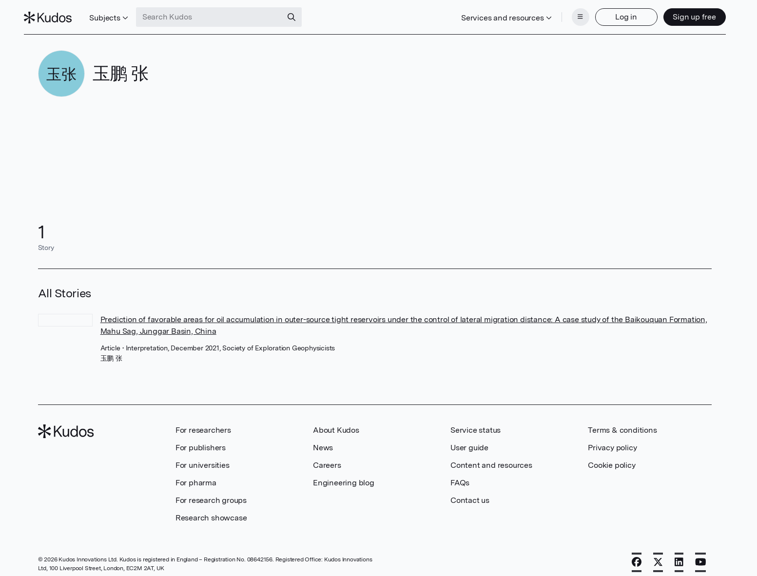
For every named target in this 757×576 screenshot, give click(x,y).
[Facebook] (636, 555)
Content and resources (491, 457)
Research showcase (211, 510)
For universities (202, 457)
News (323, 440)
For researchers (203, 422)
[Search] (305, 13)
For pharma (195, 475)
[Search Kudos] (222, 13)
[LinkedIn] (679, 555)
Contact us (469, 493)
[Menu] (566, 13)
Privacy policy (612, 440)
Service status (475, 422)
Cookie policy (611, 457)
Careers (327, 457)
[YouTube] (700, 555)
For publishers (200, 440)
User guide (469, 440)
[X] (658, 555)
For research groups (211, 493)
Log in (612, 13)
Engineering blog (343, 475)
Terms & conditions (622, 422)
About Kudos (336, 422)
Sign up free (680, 13)
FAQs (459, 475)
